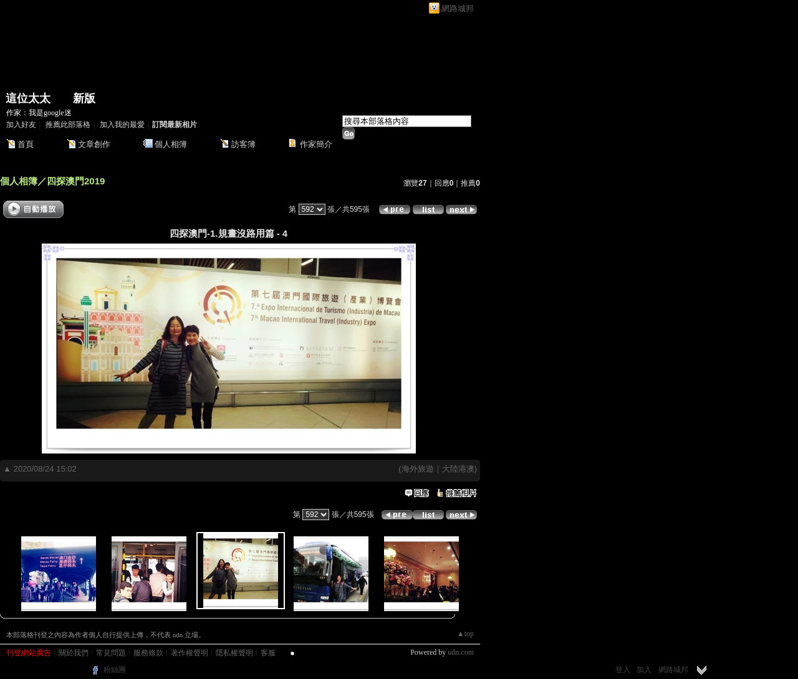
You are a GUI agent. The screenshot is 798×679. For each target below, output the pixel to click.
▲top (465, 633)
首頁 (25, 144)
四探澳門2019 (76, 181)
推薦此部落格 (68, 124)
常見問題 (111, 652)
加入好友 (21, 124)
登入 (622, 669)
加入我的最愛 (122, 124)
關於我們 (74, 652)
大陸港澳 (458, 468)
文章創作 (94, 144)
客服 (268, 652)
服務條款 (148, 652)
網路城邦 (457, 8)
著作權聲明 (189, 652)
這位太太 (28, 98)
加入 (644, 669)
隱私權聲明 (234, 652)
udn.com (461, 652)
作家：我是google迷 (39, 112)
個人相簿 (171, 144)
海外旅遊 (417, 468)
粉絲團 (114, 669)
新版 (84, 98)
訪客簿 (243, 144)
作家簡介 (316, 144)
